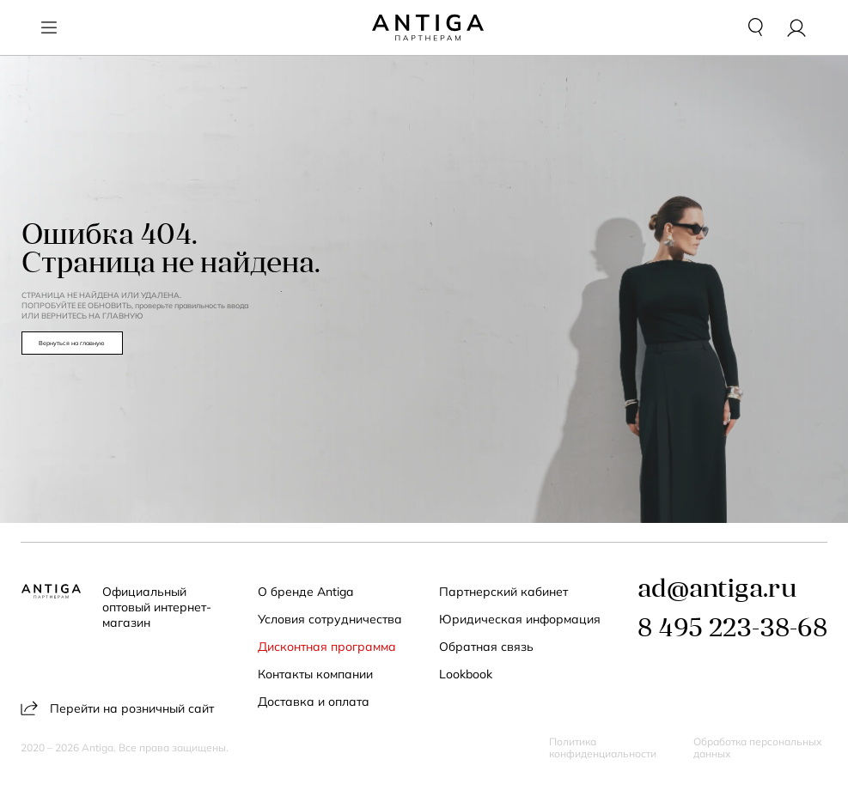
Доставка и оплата (313, 701)
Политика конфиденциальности (602, 748)
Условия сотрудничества (330, 619)
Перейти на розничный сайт (117, 708)
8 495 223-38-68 (732, 629)
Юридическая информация (520, 619)
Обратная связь (486, 646)
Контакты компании (315, 674)
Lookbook (465, 674)
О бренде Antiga (305, 591)
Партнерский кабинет (503, 591)
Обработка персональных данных (757, 748)
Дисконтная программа (327, 646)
